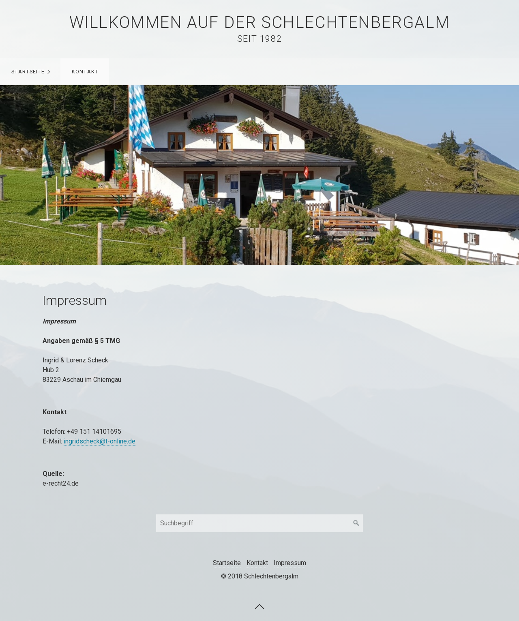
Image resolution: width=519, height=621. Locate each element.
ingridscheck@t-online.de (99, 441)
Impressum (290, 563)
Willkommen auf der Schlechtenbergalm (259, 22)
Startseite (28, 72)
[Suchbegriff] (259, 523)
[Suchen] (356, 523)
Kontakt (85, 72)
